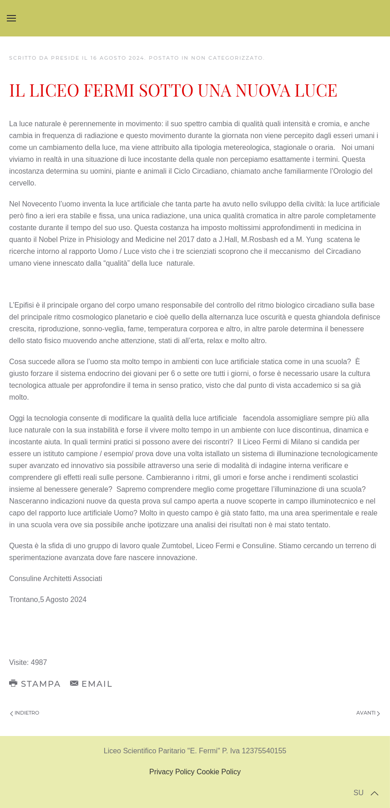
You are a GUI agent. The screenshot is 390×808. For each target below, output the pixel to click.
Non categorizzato (227, 58)
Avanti (368, 713)
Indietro (24, 713)
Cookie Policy (219, 772)
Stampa (35, 684)
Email (91, 684)
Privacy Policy (172, 772)
